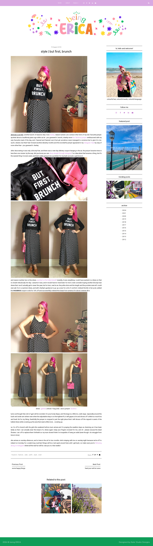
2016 (124, 228)
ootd (26, 454)
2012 (124, 239)
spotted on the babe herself (47, 280)
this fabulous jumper (79, 137)
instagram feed (89, 143)
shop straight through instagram (60, 153)
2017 (124, 225)
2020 (124, 216)
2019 (124, 219)
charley (52, 135)
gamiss (43, 409)
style (35, 454)
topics (75, 3)
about (68, 3)
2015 (124, 231)
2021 (124, 213)
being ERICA (15, 542)
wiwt (40, 454)
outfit (30, 454)
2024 (124, 210)
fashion (20, 454)
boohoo (73, 409)
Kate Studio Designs (140, 542)
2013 (124, 236)
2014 (124, 234)
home (60, 3)
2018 (124, 222)
